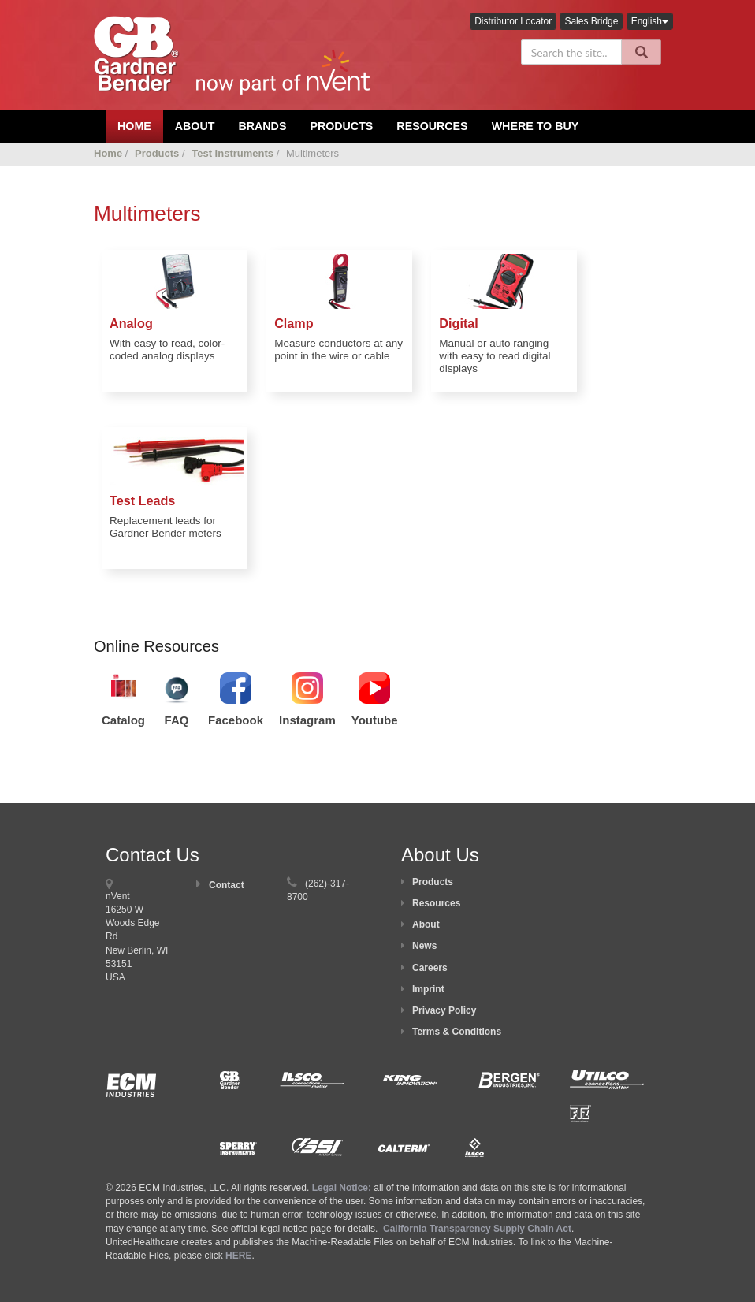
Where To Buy (535, 126)
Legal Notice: (343, 1187)
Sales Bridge (591, 21)
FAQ (177, 720)
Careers (430, 967)
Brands (262, 126)
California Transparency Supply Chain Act (477, 1228)
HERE (238, 1255)
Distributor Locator (513, 21)
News (424, 945)
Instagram (307, 720)
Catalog (123, 720)
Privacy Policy (444, 1010)
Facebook (235, 720)
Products (341, 126)
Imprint (428, 989)
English (649, 21)
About (426, 924)
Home (108, 153)
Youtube (374, 720)
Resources (431, 126)
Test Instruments (232, 153)
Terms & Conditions (456, 1031)
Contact (226, 885)
